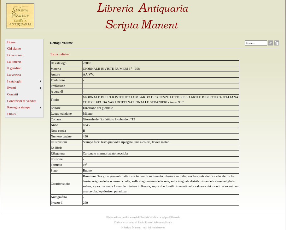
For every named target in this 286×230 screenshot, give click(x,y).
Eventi (11, 87)
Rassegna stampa (18, 107)
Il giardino (14, 68)
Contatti (12, 94)
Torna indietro (59, 54)
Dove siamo (15, 55)
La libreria (14, 62)
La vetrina (14, 74)
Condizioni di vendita (21, 101)
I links (11, 114)
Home (11, 42)
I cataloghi (14, 81)
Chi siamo (14, 48)
